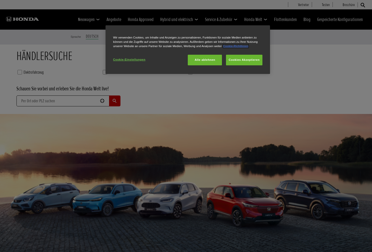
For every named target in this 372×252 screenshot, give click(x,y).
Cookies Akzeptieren (244, 59)
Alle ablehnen (205, 59)
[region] (188, 49)
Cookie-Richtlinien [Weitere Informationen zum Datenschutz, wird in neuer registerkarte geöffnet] (236, 46)
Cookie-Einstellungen (129, 59)
